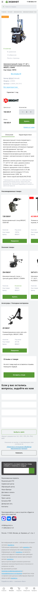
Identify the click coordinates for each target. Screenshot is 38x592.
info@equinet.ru (7, 525)
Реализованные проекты (10, 478)
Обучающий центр (8, 487)
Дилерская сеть (7, 504)
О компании (6, 495)
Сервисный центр (8, 484)
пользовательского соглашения (12, 573)
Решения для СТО (8, 481)
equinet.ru (11, 545)
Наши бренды (6, 489)
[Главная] (4, 589)
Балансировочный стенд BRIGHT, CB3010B (14, 221)
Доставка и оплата (8, 492)
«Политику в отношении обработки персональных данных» (19, 447)
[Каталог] (11, 589)
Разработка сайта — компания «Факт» (14, 581)
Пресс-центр (6, 498)
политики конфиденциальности (12, 571)
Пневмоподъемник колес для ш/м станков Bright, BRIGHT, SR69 (14, 333)
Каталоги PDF (6, 501)
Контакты (5, 506)
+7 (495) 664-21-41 (8, 528)
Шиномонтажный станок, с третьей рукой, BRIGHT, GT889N (14, 277)
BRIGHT (11, 78)
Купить (14, 297)
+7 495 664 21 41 (31, 2)
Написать (19, 453)
